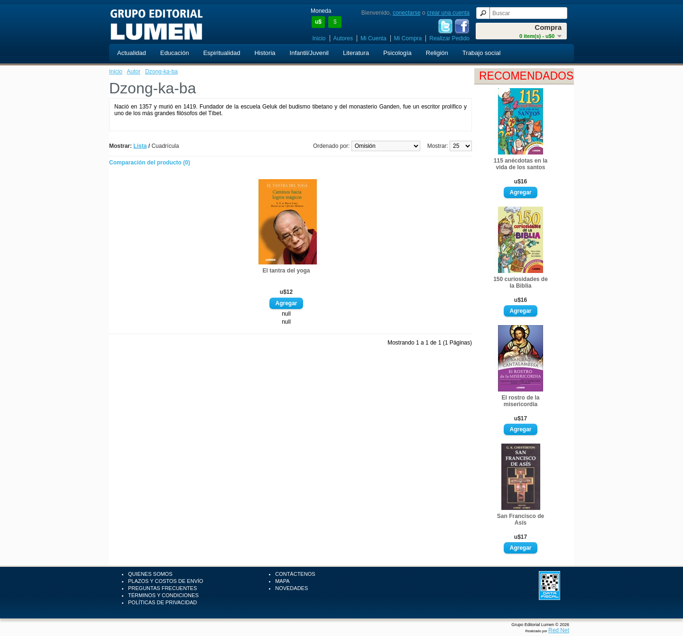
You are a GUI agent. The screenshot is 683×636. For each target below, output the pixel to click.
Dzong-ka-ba (161, 71)
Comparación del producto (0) (149, 162)
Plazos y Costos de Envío (165, 581)
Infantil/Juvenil (309, 52)
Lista (140, 146)
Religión (437, 52)
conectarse (407, 12)
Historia (264, 52)
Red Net (558, 630)
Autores (343, 38)
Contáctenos (295, 574)
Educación (174, 52)
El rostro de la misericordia (520, 401)
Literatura (356, 52)
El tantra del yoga (286, 270)
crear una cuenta (448, 12)
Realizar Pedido (449, 38)
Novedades (291, 588)
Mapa (282, 581)
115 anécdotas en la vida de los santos (520, 164)
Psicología (397, 52)
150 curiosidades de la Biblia (520, 282)
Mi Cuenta (373, 38)
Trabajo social (481, 52)
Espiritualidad (221, 52)
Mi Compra (408, 38)
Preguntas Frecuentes (162, 588)
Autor (133, 71)
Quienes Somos (150, 574)
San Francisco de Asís (520, 519)
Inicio (319, 38)
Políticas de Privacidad (162, 602)
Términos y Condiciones (163, 595)
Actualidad (131, 52)
